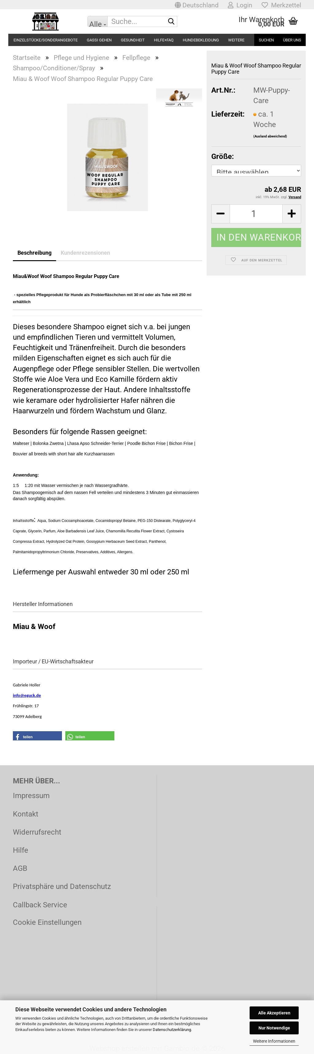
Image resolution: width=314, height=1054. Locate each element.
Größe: (222, 156)
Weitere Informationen (274, 1041)
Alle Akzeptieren (274, 1012)
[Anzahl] (256, 213)
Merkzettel (281, 5)
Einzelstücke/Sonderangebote (45, 40)
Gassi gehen (99, 40)
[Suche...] (97, 21)
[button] (196, 4)
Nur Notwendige (274, 1027)
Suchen (266, 40)
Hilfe (20, 850)
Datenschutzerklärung (172, 1029)
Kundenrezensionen (85, 252)
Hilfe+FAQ (164, 40)
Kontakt (25, 814)
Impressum (31, 795)
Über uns (292, 40)
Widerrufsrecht (37, 832)
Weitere (236, 40)
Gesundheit (133, 40)
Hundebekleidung (201, 40)
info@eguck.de (27, 695)
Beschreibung (34, 252)
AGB (20, 868)
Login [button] (240, 5)
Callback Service (40, 905)
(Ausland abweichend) (270, 136)
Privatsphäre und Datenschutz (62, 886)
